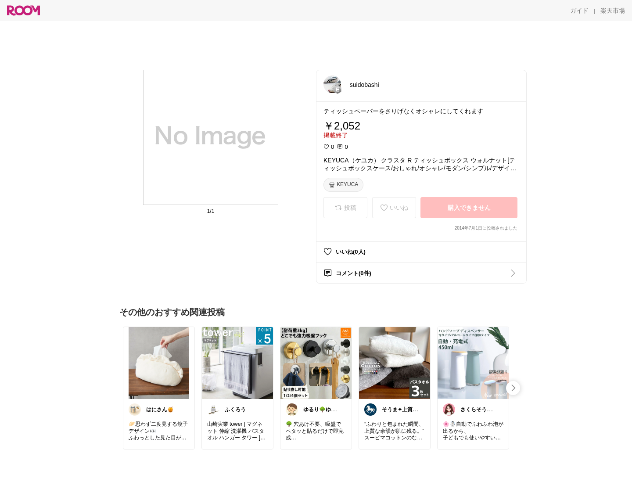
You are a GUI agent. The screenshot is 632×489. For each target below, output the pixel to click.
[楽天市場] (612, 10)
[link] (158, 362)
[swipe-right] (513, 388)
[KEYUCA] (343, 185)
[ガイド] (579, 10)
